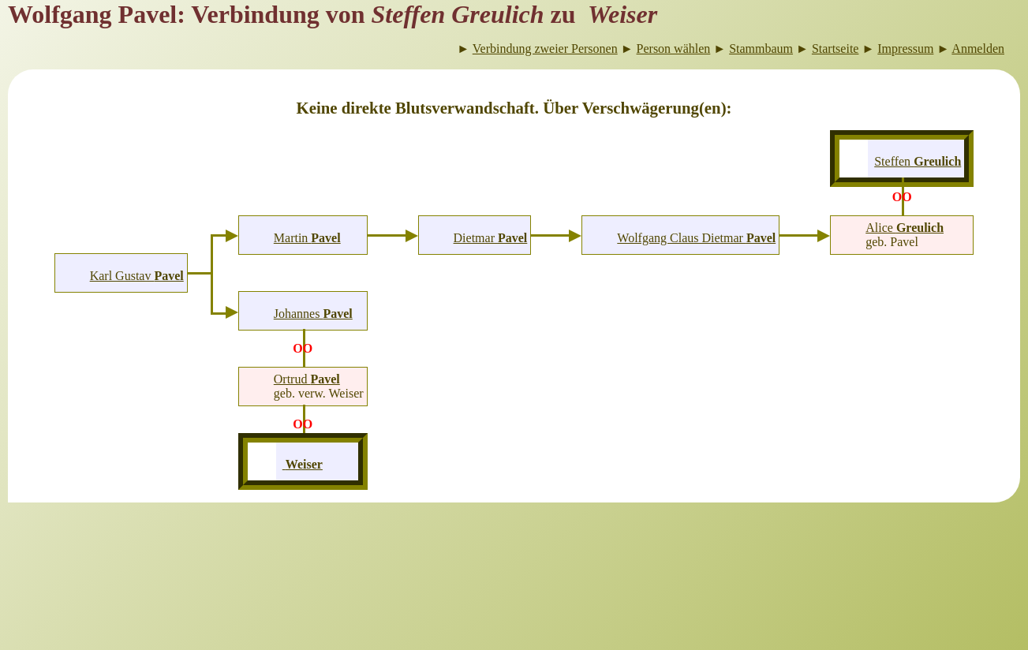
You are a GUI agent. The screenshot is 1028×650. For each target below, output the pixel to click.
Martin (307, 238)
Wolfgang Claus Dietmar (696, 238)
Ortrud (307, 379)
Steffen (917, 161)
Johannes (313, 313)
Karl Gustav (137, 275)
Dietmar (491, 238)
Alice (904, 227)
